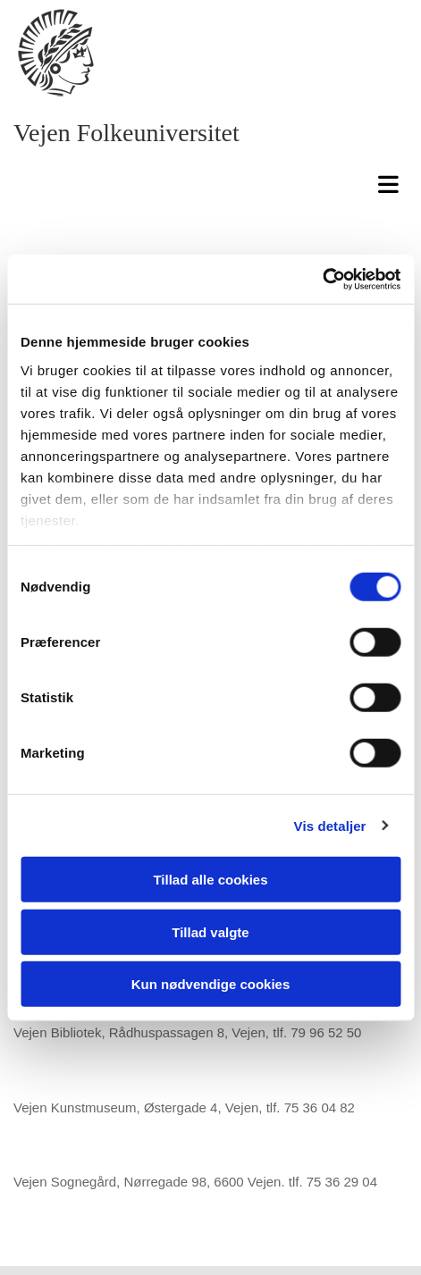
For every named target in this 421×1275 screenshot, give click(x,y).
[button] (215, 183)
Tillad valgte (210, 931)
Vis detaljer (330, 825)
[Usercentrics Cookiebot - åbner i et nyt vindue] (322, 278)
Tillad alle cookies (210, 879)
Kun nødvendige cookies (210, 984)
